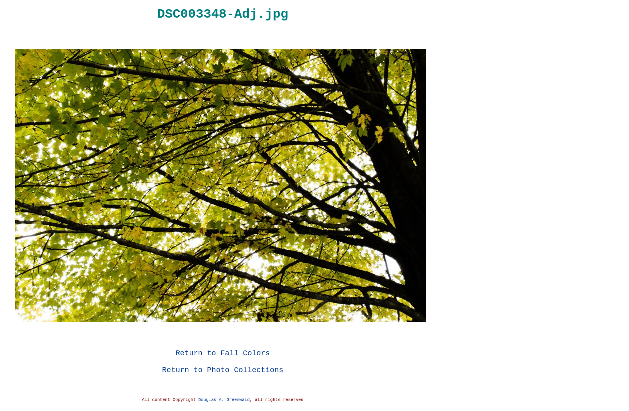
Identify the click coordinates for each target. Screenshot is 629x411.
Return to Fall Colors (223, 353)
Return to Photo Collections (222, 370)
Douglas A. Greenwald (224, 400)
